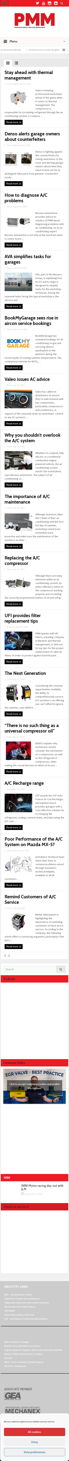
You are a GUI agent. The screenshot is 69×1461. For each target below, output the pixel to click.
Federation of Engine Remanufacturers (22, 1298)
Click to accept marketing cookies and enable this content (34, 1086)
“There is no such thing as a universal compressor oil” (32, 728)
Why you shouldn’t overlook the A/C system (33, 437)
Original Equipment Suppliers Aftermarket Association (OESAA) (33, 1350)
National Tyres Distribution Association (22, 1346)
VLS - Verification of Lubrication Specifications (25, 1318)
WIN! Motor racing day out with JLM (42, 1187)
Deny (34, 1442)
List (16, 64)
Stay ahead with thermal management (29, 75)
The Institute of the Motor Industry (20, 1306)
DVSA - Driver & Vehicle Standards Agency (23, 1362)
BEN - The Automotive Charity (18, 1294)
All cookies (34, 1432)
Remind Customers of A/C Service (30, 899)
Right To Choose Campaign (16, 1341)
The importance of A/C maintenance (27, 499)
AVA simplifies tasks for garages (28, 259)
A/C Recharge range (24, 783)
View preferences (34, 1452)
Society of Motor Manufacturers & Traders (23, 1354)
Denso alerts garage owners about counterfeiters (32, 136)
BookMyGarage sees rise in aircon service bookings (31, 320)
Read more (13, 122)
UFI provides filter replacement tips (23, 618)
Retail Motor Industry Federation (19, 1314)
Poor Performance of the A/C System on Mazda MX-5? (34, 841)
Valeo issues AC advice (28, 379)
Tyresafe (8, 1358)
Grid (8, 64)
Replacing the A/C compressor (22, 560)
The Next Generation (25, 673)
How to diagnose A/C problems (26, 197)
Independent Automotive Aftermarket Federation (26, 1302)
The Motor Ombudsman (15, 1366)
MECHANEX (9, 1310)
